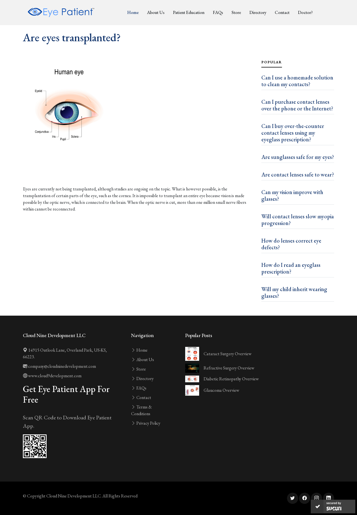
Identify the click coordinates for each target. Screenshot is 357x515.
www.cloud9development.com (52, 376)
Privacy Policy (145, 423)
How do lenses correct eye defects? (291, 244)
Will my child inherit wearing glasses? (294, 292)
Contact (282, 12)
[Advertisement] (139, 170)
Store (236, 12)
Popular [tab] (271, 62)
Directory (257, 12)
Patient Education (188, 12)
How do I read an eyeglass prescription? (290, 268)
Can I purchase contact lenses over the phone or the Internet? (297, 105)
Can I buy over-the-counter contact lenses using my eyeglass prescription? (292, 132)
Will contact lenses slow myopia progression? (297, 220)
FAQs (218, 12)
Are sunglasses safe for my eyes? (297, 157)
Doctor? (305, 12)
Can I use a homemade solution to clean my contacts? (297, 81)
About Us (156, 12)
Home (133, 12)
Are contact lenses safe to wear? (297, 174)
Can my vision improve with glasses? (292, 195)
